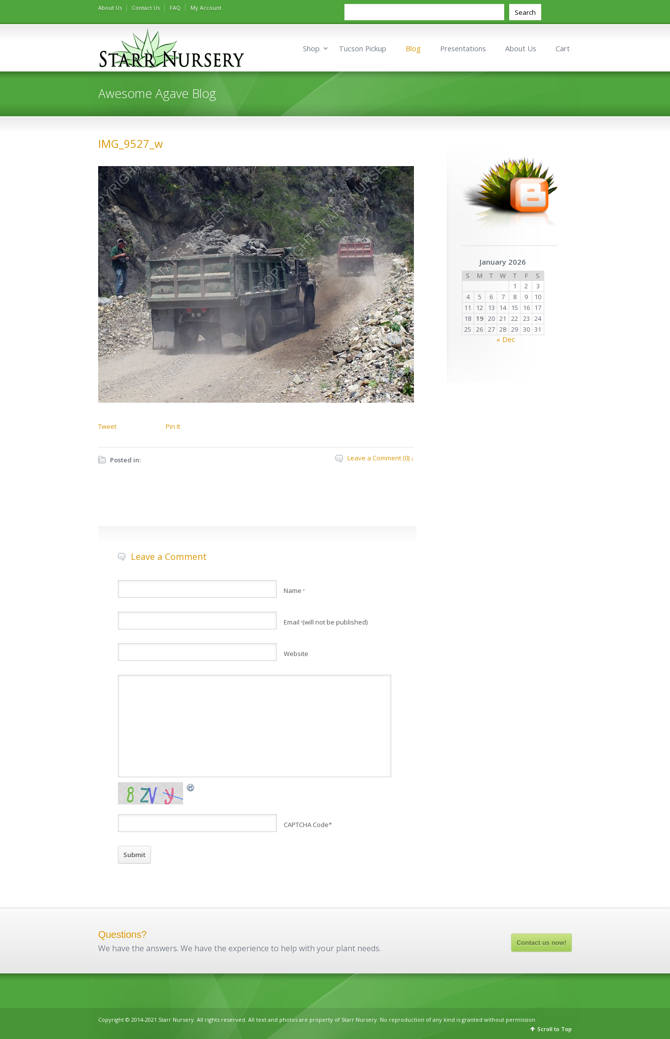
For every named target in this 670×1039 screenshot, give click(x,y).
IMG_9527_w (130, 143)
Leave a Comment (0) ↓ (380, 457)
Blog (413, 48)
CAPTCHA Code (306, 824)
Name (294, 590)
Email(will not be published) (326, 622)
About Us (110, 7)
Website (296, 653)
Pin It (173, 426)
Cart (563, 48)
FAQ (175, 7)
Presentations (463, 48)
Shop (311, 48)
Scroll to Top (554, 1029)
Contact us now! (541, 942)
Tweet (107, 426)
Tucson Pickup (362, 48)
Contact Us (146, 7)
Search (525, 12)
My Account (206, 7)
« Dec (505, 339)
